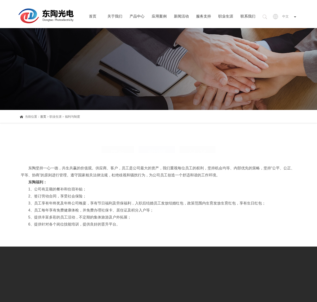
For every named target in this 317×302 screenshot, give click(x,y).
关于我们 (114, 16)
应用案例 (159, 16)
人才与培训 (197, 141)
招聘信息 (118, 141)
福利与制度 (157, 141)
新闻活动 (181, 16)
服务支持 (203, 16)
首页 (92, 16)
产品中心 (137, 16)
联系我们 (247, 16)
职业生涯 (225, 16)
